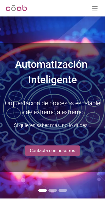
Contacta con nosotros (52, 150)
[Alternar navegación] (95, 8)
